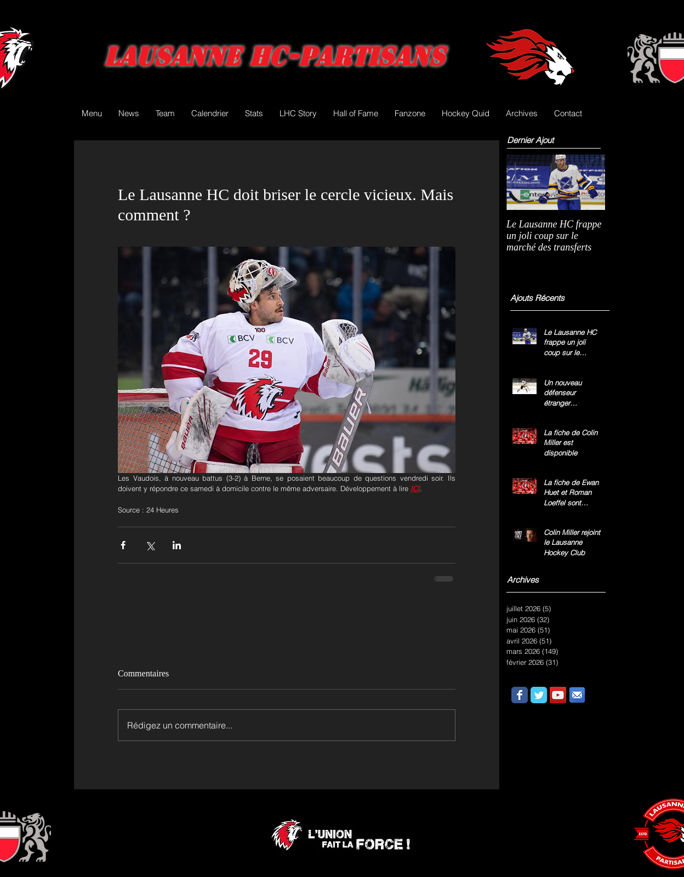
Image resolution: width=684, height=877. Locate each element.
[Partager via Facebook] (123, 545)
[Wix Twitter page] (539, 695)
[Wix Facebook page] (519, 695)
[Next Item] (587, 182)
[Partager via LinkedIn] (177, 545)
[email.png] (577, 695)
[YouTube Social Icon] (558, 695)
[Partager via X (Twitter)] (150, 545)
